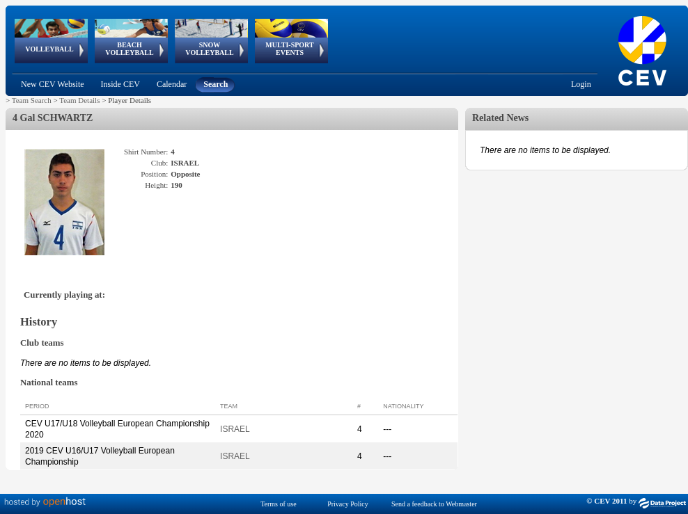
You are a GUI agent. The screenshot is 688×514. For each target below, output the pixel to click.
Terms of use (278, 504)
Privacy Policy (347, 504)
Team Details (79, 100)
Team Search (32, 100)
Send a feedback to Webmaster (434, 504)
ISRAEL (235, 429)
